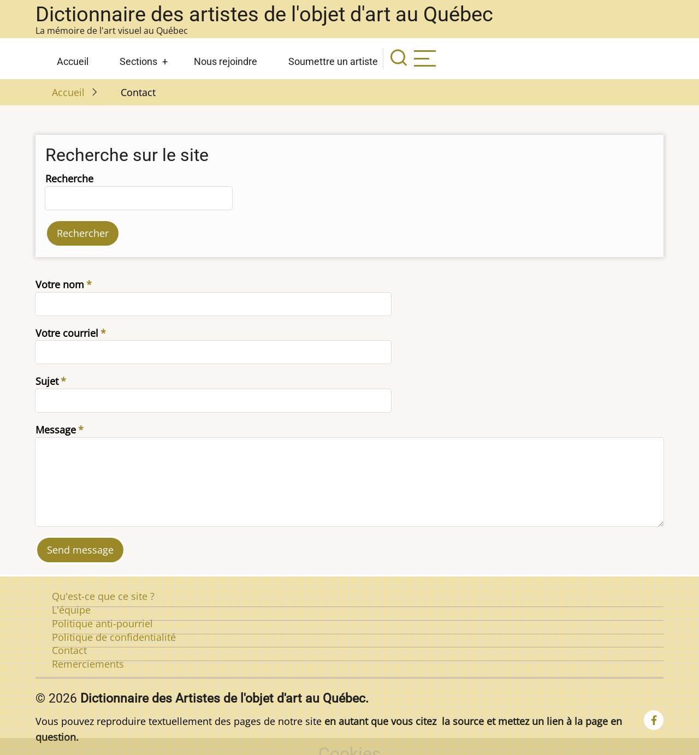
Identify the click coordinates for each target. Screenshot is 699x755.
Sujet (46, 381)
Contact (69, 650)
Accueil (72, 61)
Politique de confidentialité (114, 637)
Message (55, 429)
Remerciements (88, 663)
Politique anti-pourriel (102, 623)
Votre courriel (66, 333)
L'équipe (71, 609)
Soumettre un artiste (333, 61)
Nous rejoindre (225, 61)
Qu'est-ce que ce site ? (103, 596)
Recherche (69, 178)
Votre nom (59, 284)
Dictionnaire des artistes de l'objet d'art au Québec (264, 14)
